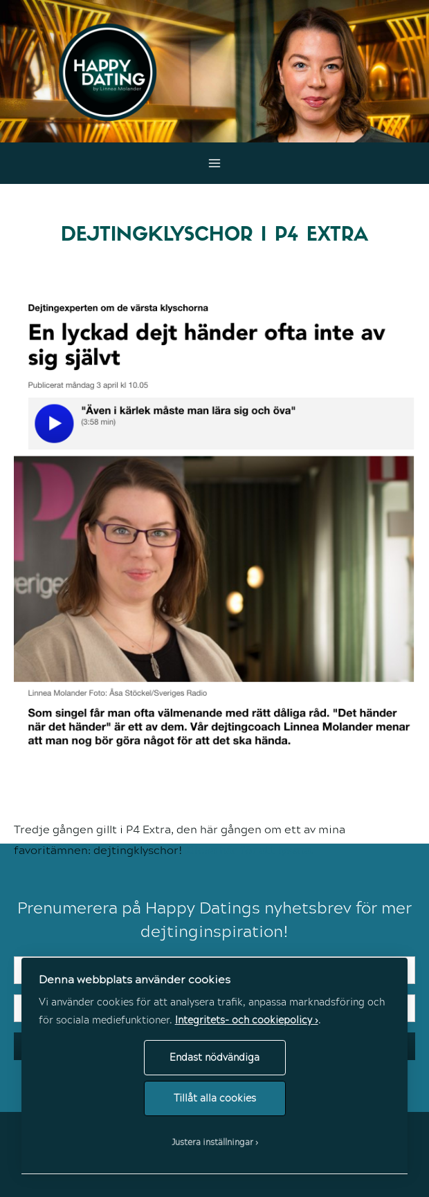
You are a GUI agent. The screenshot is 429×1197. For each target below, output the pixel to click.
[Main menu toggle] (215, 163)
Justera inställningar (212, 1142)
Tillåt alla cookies (215, 1098)
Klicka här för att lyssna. (249, 849)
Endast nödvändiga (214, 1057)
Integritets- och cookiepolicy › (246, 1020)
